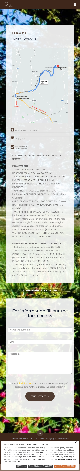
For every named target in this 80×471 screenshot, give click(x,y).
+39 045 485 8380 (21, 146)
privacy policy (65, 459)
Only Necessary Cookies (40, 466)
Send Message (40, 396)
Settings (21, 466)
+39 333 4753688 (21, 149)
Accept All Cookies (64, 466)
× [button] (76, 442)
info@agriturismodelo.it (24, 139)
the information (26, 383)
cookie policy (14, 461)
